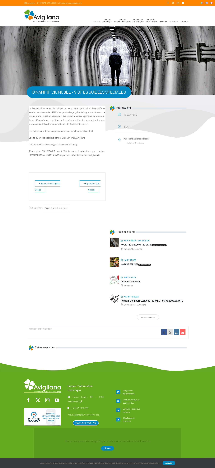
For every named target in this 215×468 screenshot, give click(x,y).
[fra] (42, 409)
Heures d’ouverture (85, 423)
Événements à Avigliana (56, 208)
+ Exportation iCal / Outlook (92, 186)
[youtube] (57, 400)
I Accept (107, 448)
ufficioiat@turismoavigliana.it (70, 3)
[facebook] (28, 400)
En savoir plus (148, 317)
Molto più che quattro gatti (136, 244)
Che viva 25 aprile (130, 281)
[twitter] (38, 400)
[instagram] (47, 400)
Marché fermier (129, 264)
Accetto (168, 463)
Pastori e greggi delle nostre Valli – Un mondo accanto (152, 300)
